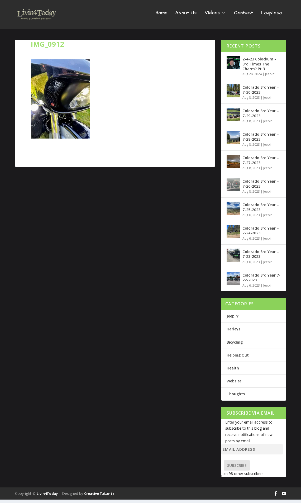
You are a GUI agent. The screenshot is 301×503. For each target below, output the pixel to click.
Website (234, 384)
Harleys (233, 332)
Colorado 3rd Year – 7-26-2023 (260, 187)
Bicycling (235, 345)
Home (161, 17)
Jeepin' (270, 77)
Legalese (271, 17)
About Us (186, 17)
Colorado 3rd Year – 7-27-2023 (260, 163)
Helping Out (238, 358)
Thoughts (236, 397)
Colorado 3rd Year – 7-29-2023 (260, 116)
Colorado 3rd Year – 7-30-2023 (260, 93)
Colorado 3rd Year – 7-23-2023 (260, 257)
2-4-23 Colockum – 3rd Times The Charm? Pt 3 (259, 67)
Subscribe (237, 468)
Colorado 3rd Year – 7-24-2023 (260, 234)
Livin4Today (47, 497)
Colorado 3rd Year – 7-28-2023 (260, 140)
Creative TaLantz (99, 497)
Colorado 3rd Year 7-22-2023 (261, 281)
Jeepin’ (233, 319)
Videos (212, 17)
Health (233, 371)
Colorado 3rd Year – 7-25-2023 (260, 210)
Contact (243, 17)
